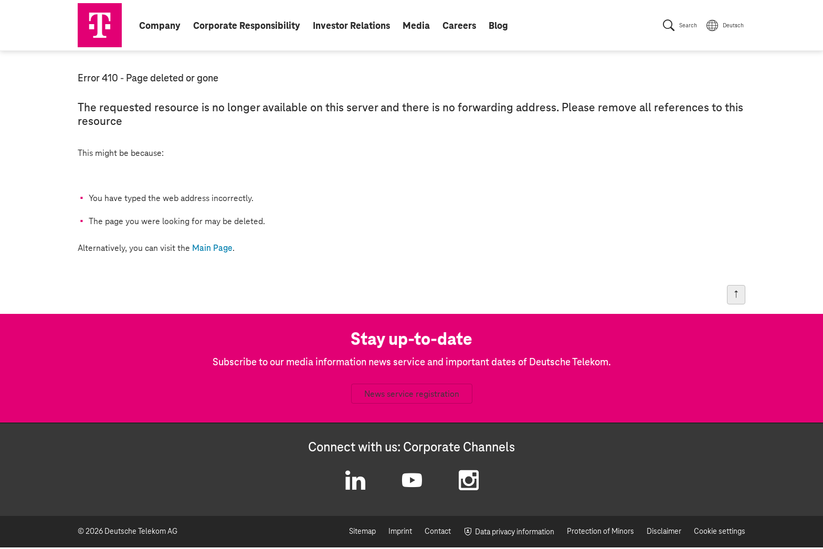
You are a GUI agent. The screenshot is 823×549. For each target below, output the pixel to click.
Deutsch (733, 26)
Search (688, 26)
